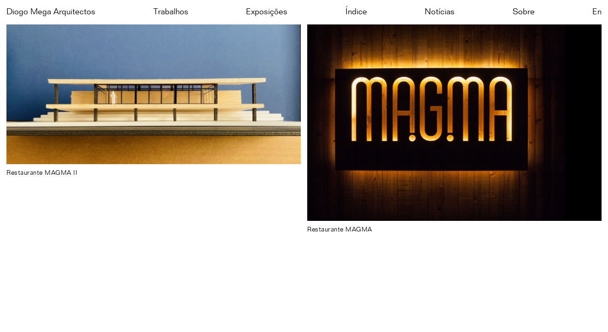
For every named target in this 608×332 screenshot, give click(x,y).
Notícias (440, 12)
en (597, 12)
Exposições (266, 12)
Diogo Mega (50, 12)
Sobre (524, 12)
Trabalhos (170, 12)
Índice (356, 12)
